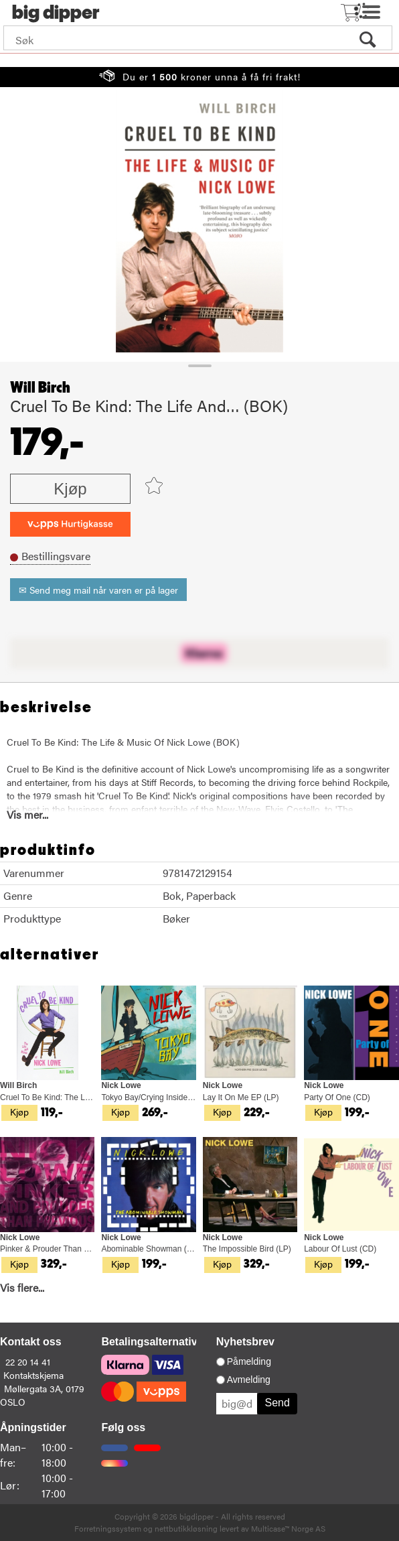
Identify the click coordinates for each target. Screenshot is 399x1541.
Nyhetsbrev (245, 1341)
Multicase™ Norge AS (288, 1528)
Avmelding (248, 1379)
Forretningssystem (107, 1528)
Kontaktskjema (33, 1375)
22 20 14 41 (27, 1361)
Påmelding (249, 1361)
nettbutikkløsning (186, 1528)
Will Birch (40, 388)
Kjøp (70, 489)
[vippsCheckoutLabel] (70, 524)
